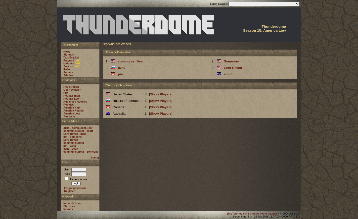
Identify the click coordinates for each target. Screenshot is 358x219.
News (66, 51)
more (95, 157)
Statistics (69, 206)
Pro (65, 92)
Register (69, 191)
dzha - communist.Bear (77, 127)
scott (228, 74)
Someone (231, 61)
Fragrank (69, 60)
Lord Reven (233, 68)
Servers (68, 72)
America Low (71, 113)
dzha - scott (70, 148)
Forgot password (75, 188)
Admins (68, 75)
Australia (69, 116)
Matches (68, 63)
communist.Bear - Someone (80, 151)
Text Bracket (71, 57)
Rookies (68, 104)
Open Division (72, 89)
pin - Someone (72, 136)
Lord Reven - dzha (74, 133)
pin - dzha (69, 145)
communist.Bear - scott (78, 130)
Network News (72, 203)
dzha (121, 68)
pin (120, 74)
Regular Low (71, 98)
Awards (68, 66)
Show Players (161, 94)
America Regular (74, 110)
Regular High (71, 95)
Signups (68, 54)
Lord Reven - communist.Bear (73, 141)
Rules (67, 69)
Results (68, 209)
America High (72, 107)
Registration (71, 86)
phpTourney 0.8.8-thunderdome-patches (252, 213)
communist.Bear (131, 61)
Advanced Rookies (75, 101)
